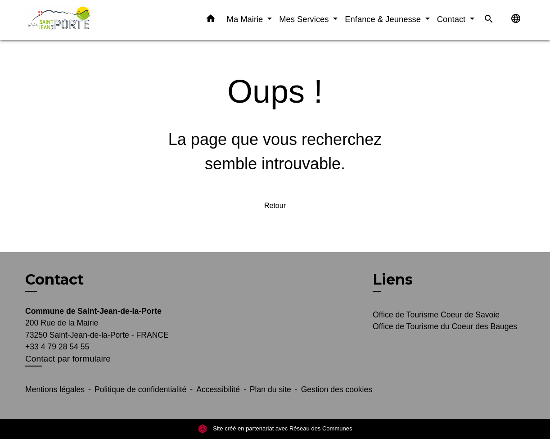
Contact (54, 279)
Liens (393, 279)
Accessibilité (218, 389)
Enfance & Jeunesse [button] (384, 19)
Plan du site (270, 389)
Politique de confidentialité (140, 389)
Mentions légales (55, 389)
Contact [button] (452, 19)
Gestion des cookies (336, 389)
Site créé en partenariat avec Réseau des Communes (275, 428)
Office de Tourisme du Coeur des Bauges (445, 326)
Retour (275, 205)
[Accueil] (81, 20)
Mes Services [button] (305, 19)
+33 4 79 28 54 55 (57, 346)
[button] (210, 20)
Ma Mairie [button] (246, 19)
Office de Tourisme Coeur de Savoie (436, 314)
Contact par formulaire (68, 358)
